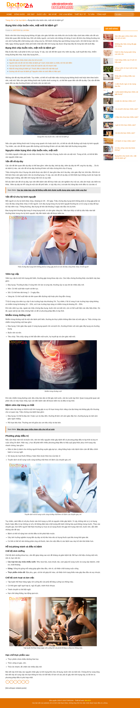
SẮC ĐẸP (31, 14)
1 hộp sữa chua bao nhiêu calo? (126, 117)
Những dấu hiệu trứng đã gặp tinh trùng (125, 45)
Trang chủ (9, 20)
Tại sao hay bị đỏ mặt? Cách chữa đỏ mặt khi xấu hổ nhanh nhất (33, 66)
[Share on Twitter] (11, 682)
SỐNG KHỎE (19, 14)
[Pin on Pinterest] (19, 682)
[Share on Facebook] (7, 682)
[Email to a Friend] (15, 682)
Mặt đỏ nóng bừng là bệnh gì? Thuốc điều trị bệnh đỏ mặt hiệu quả (33, 68)
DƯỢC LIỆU (41, 14)
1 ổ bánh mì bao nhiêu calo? (125, 141)
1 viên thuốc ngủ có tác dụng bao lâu (125, 85)
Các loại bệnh (20, 20)
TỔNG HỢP (101, 14)
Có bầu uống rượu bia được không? (125, 149)
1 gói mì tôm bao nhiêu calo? (125, 125)
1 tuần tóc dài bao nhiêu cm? (125, 101)
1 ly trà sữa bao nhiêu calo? (125, 133)
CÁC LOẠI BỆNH (65, 14)
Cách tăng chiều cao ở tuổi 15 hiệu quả (126, 61)
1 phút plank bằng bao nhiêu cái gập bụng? (126, 93)
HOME (9, 14)
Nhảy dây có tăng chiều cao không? (125, 77)
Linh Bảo (26, 30)
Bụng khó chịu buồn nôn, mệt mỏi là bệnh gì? (125, 157)
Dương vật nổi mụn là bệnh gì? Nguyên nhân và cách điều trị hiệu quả (34, 71)
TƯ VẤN (91, 14)
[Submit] (132, 14)
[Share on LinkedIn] (23, 682)
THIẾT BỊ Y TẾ (80, 14)
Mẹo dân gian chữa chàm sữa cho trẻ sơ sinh (25, 60)
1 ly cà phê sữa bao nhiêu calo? (126, 109)
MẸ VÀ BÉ (53, 14)
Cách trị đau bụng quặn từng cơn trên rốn (125, 53)
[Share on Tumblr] (27, 682)
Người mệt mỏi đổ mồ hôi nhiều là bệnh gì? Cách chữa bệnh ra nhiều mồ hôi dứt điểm (40, 63)
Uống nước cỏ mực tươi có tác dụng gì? (126, 69)
